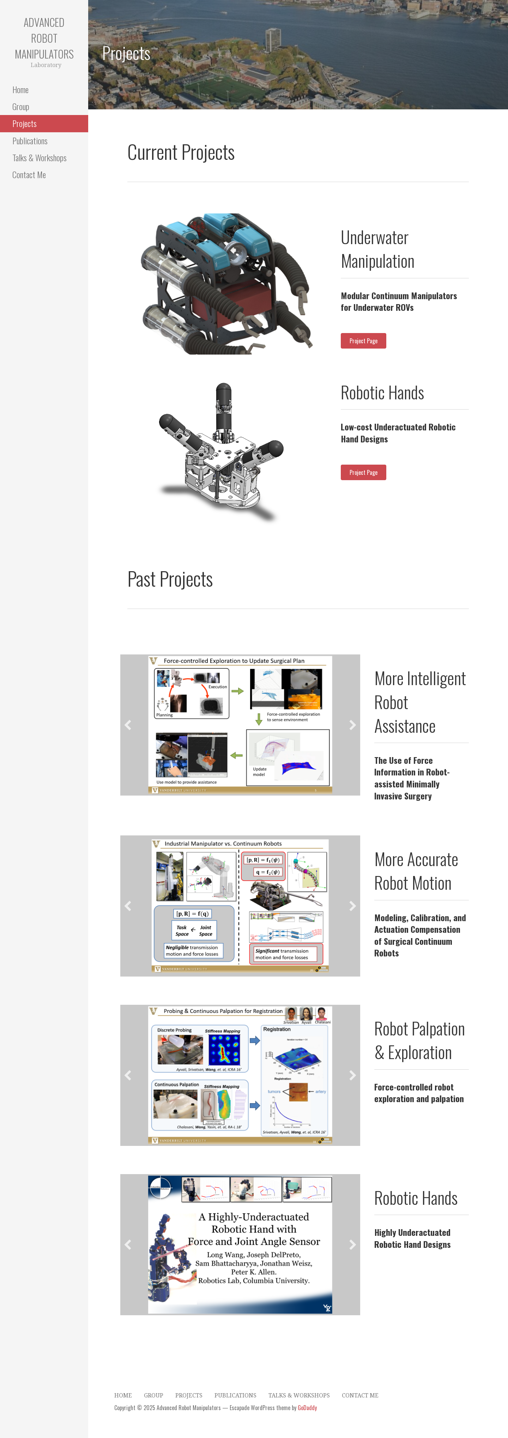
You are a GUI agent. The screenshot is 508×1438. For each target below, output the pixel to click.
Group (20, 106)
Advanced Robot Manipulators (44, 38)
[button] (134, 284)
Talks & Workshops (39, 157)
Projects (24, 123)
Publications (30, 140)
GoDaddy (307, 1407)
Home (20, 89)
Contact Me (29, 174)
